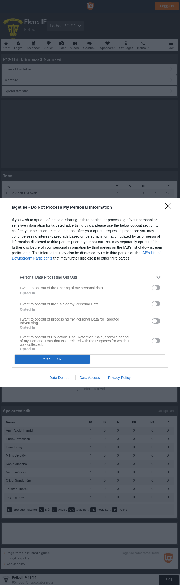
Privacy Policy (119, 377)
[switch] (156, 287)
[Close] (170, 208)
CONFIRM (52, 359)
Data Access (90, 377)
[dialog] (90, 292)
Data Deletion (60, 377)
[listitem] (90, 277)
